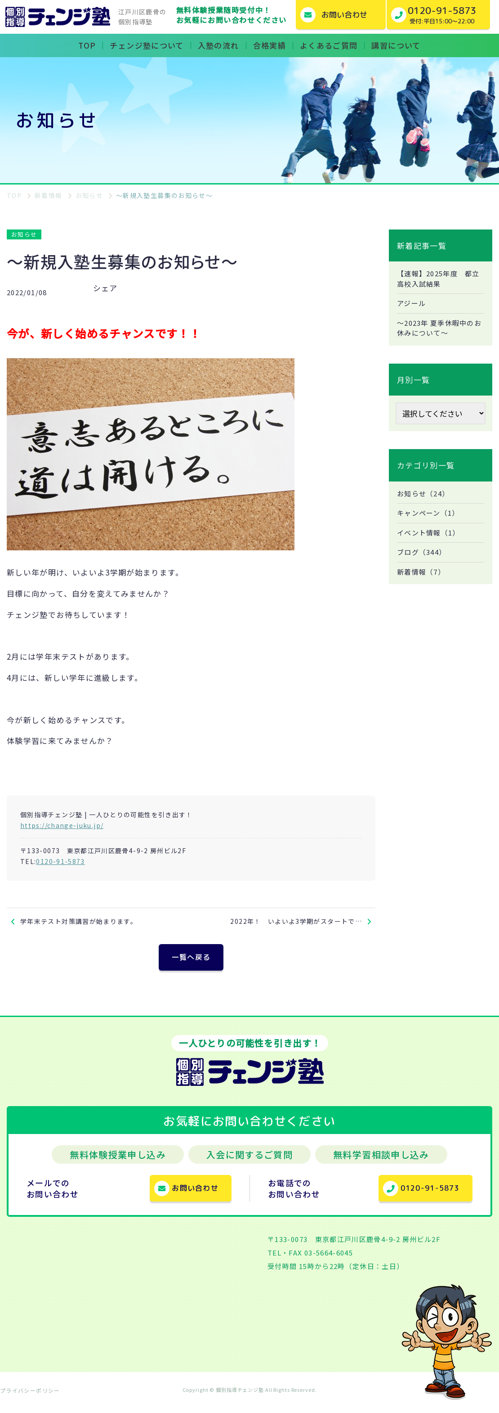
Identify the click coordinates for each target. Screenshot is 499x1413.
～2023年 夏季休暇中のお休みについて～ (439, 331)
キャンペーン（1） (430, 517)
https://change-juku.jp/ (61, 825)
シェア (105, 287)
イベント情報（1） (430, 537)
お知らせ (24, 234)
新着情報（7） (423, 578)
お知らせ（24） (425, 497)
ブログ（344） (423, 558)
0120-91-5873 (60, 861)
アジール (412, 305)
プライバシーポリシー (30, 1397)
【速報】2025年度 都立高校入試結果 (437, 279)
